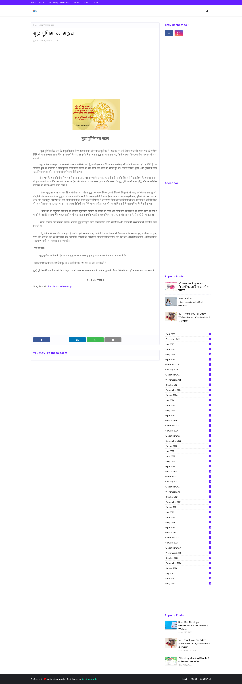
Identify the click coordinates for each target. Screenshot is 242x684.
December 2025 (188, 339)
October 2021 (188, 496)
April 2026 (188, 334)
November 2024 (188, 379)
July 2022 (188, 451)
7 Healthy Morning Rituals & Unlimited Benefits (193, 659)
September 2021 (188, 502)
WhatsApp (65, 286)
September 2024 (188, 390)
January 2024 (188, 430)
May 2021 (188, 522)
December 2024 (188, 374)
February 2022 (188, 476)
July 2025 (188, 344)
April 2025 (188, 359)
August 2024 (188, 395)
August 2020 (188, 568)
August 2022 (188, 446)
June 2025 (188, 349)
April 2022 (188, 466)
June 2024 (188, 405)
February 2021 (188, 537)
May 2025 (188, 354)
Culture (42, 2)
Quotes (86, 2)
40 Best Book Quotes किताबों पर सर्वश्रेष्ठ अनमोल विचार (193, 287)
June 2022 (188, 456)
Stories (77, 2)
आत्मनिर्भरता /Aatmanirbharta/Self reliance (190, 302)
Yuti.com (39, 40)
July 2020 (188, 573)
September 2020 (188, 563)
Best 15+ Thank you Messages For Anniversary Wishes (193, 625)
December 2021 (188, 486)
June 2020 (188, 578)
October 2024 (188, 384)
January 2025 (188, 369)
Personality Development (60, 2)
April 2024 (188, 415)
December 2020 (188, 547)
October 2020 (188, 558)
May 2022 (188, 461)
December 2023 (188, 435)
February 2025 (188, 364)
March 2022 (188, 471)
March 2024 (188, 420)
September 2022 (188, 440)
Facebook (53, 286)
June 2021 (188, 517)
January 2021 (188, 542)
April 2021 (188, 527)
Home (33, 2)
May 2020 (188, 583)
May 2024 (188, 410)
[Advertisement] (95, 69)
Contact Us (205, 679)
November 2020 (188, 552)
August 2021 (188, 507)
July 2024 (188, 400)
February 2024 (188, 425)
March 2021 (188, 532)
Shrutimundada (57, 679)
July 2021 (188, 512)
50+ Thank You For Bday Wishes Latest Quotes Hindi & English (194, 317)
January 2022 (188, 481)
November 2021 (188, 491)
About (95, 2)
